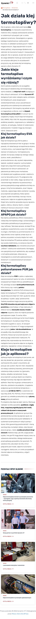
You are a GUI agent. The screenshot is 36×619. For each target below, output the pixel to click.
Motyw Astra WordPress (20, 614)
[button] (17, 3)
